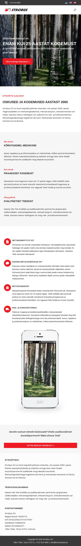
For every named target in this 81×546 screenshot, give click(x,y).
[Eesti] (66, 2)
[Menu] (75, 10)
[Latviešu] (75, 2)
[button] (18, 61)
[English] (70, 2)
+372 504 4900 (14, 2)
